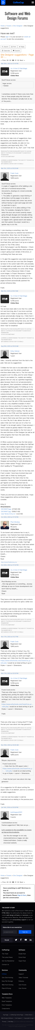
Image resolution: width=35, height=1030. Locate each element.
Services (5, 970)
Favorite (16, 50)
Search (5, 46)
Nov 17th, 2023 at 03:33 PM (9, 673)
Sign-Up (25, 932)
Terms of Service (18, 1026)
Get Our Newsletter (8, 961)
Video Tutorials (23, 977)
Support (21, 974)
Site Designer (17, 26)
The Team (5, 954)
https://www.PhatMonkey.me (9, 562)
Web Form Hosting (7, 985)
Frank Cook (14, 173)
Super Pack (22, 961)
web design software (13, 915)
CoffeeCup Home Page (16, 1014)
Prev (4, 60)
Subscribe (6, 50)
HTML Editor (6, 913)
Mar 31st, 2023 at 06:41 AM (9, 291)
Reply (21, 46)
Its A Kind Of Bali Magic (18, 68)
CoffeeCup (5, 950)
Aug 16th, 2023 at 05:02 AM (9, 346)
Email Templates (7, 1001)
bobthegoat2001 (16, 812)
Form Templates (7, 1005)
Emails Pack (22, 954)
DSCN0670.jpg (6, 509)
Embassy (21, 981)
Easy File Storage (7, 981)
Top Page (5, 1014)
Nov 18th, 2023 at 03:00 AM (10, 745)
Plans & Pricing (6, 988)
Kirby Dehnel (14, 351)
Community (23, 970)
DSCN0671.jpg (6, 511)
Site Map (10, 1021)
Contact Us (5, 964)
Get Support (18, 1018)
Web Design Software (7, 1018)
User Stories (22, 988)
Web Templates (7, 998)
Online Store (28, 1014)
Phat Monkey (15, 522)
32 (18, 60)
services (25, 915)
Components (6, 1008)
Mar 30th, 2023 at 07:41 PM (9, 63)
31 (15, 60)
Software (22, 950)
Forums (8, 26)
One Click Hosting (7, 977)
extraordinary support (19, 919)
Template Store (7, 994)
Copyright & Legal (29, 1018)
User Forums (22, 985)
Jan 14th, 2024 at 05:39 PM (9, 807)
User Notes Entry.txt (8, 514)
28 (7, 60)
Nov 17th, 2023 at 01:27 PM (9, 636)
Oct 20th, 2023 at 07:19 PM (9, 517)
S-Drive (4, 974)
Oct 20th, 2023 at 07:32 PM (9, 565)
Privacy (4, 1021)
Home (3, 26)
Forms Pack (22, 957)
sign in (8, 37)
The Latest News (7, 957)
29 (10, 60)
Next (21, 60)
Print (13, 46)
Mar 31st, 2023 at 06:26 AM (9, 168)
